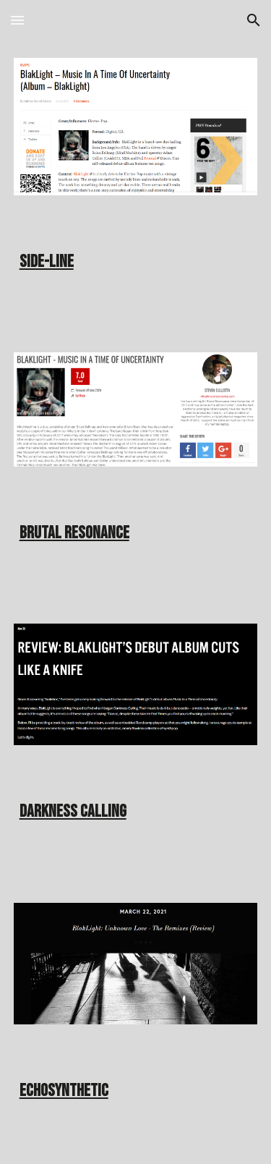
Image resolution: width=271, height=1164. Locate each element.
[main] (136, 257)
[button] (17, 20)
